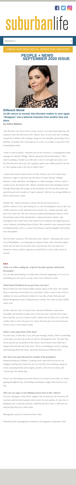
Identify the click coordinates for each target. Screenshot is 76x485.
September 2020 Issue (46, 58)
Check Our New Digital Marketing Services (37, 49)
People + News (37, 55)
